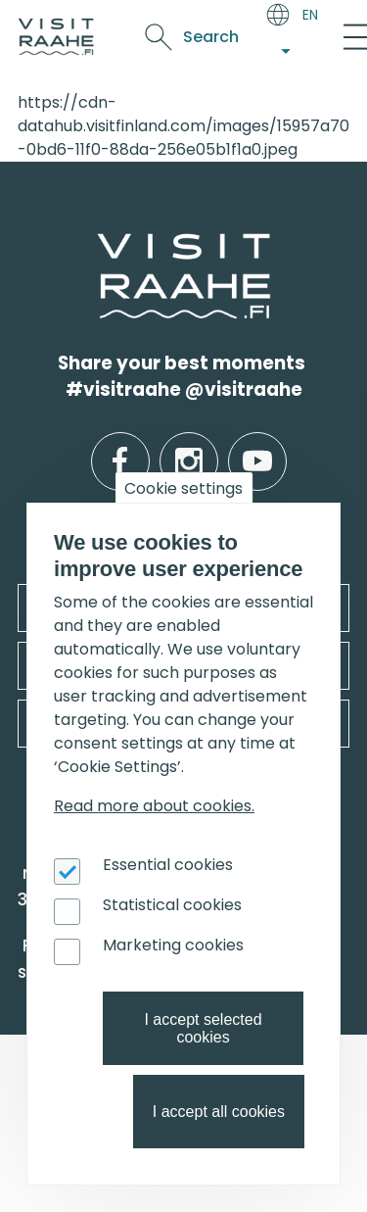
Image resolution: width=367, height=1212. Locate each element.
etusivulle (100, 245)
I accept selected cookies (202, 1028)
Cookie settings (183, 488)
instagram (189, 446)
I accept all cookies (219, 1111)
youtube (257, 446)
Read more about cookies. (154, 806)
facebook (119, 446)
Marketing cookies (173, 945)
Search (211, 36)
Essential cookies (168, 864)
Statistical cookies (172, 905)
